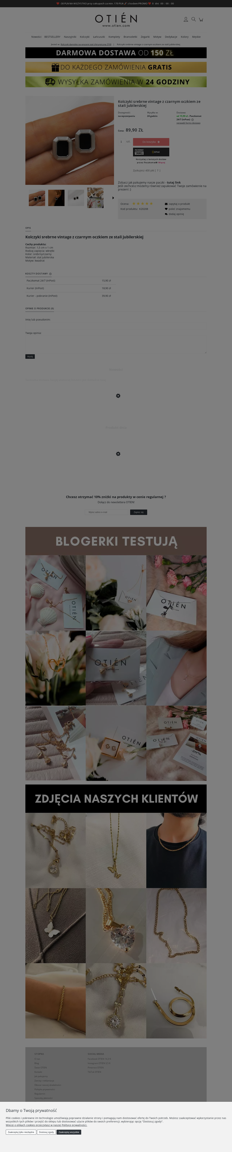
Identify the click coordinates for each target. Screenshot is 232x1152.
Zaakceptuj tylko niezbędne (21, 1132)
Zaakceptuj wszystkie (69, 1132)
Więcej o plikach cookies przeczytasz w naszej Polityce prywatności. (46, 1125)
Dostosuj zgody (46, 1132)
